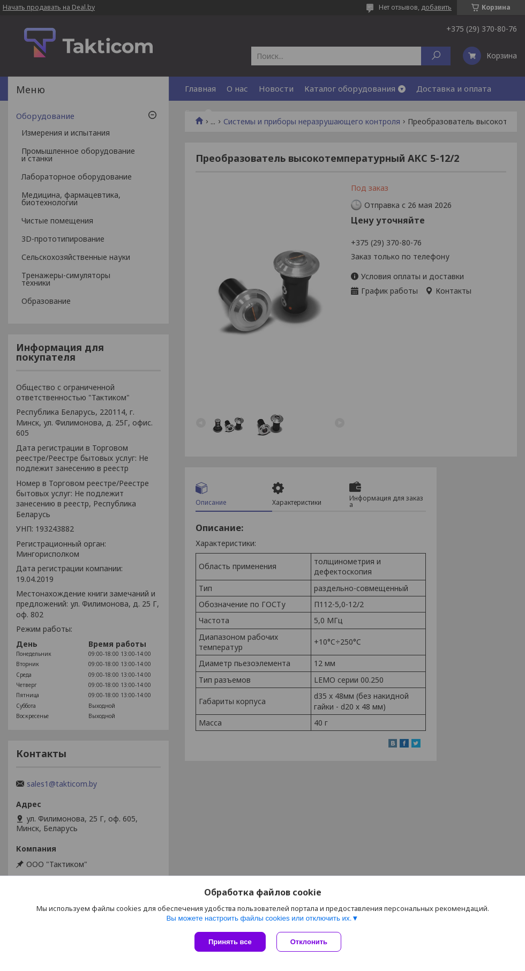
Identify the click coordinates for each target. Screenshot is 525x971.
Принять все (230, 942)
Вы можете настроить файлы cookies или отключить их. (258, 918)
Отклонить (308, 942)
